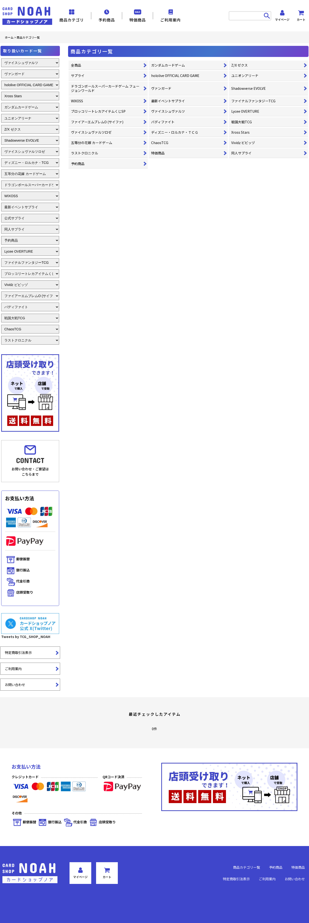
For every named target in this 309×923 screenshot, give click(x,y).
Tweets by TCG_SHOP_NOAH (25, 636)
